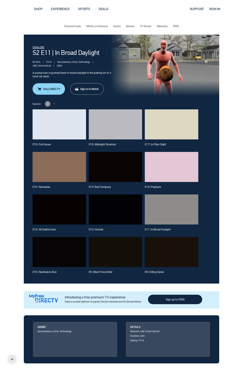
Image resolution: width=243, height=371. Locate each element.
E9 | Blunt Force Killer (100, 272)
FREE (176, 26)
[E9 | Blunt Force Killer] (115, 252)
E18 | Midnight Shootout (102, 144)
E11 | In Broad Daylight (157, 229)
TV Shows (145, 26)
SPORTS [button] (86, 9)
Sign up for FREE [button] (175, 299)
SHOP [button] (40, 9)
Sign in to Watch (87, 89)
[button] (234, 9)
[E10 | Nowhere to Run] (59, 252)
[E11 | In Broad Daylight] (171, 209)
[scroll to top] (12, 359)
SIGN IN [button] (216, 9)
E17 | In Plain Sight (155, 144)
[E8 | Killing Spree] (171, 252)
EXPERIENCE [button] (62, 9)
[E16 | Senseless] (59, 167)
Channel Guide (72, 26)
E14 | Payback (153, 187)
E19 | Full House (42, 144)
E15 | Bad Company (100, 187)
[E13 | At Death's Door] (59, 209)
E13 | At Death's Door (44, 229)
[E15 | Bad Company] (115, 167)
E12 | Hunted (96, 229)
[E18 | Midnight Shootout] (115, 124)
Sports (116, 26)
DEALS (103, 9)
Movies (130, 26)
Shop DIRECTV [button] (48, 89)
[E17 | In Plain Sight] (171, 124)
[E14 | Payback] (171, 167)
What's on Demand (97, 26)
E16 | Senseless (41, 187)
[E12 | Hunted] (115, 209)
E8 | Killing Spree (154, 272)
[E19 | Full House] (59, 124)
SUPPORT (197, 9)
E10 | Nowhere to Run (45, 272)
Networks (162, 26)
